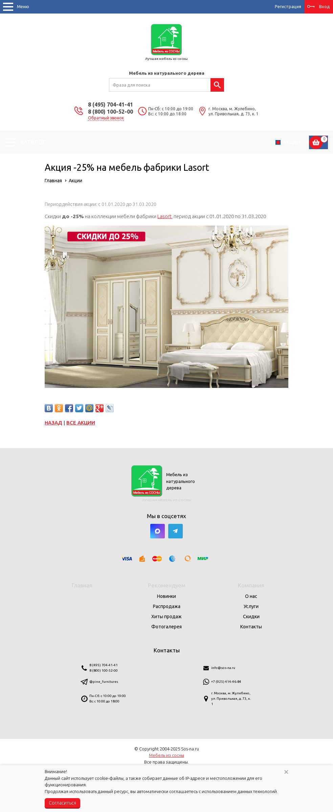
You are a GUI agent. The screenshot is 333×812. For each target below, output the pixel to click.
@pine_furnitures (103, 681)
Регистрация (288, 6)
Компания (251, 585)
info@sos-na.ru (223, 668)
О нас (251, 596)
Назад (53, 422)
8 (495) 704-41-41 (110, 104)
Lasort (164, 216)
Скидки (251, 616)
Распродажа (166, 606)
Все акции (80, 422)
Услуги (251, 606)
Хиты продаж (166, 616)
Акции (292, 142)
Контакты (251, 626)
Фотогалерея (166, 626)
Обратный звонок (106, 118)
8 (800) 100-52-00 (110, 112)
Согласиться (62, 803)
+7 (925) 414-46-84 (226, 681)
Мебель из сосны (166, 755)
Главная (82, 585)
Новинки (166, 596)
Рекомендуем (166, 585)
